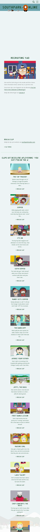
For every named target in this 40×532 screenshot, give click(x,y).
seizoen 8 (22, 92)
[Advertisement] (20, 33)
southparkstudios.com (28, 142)
